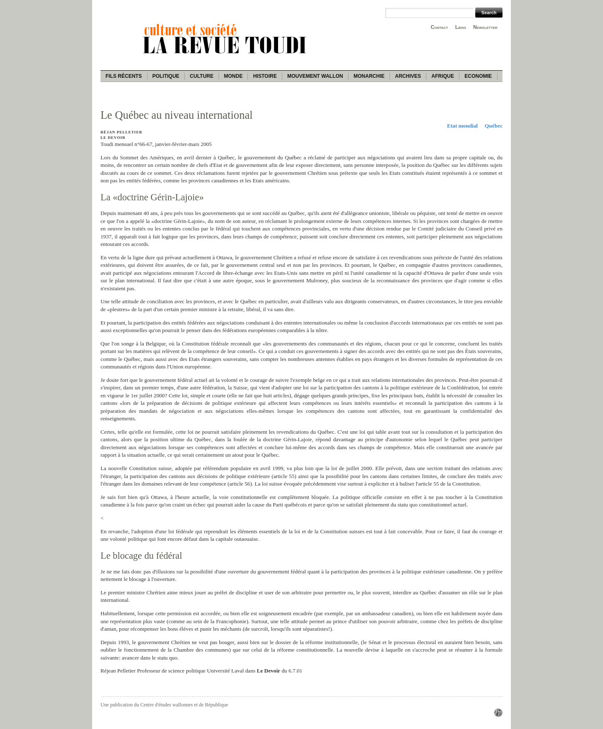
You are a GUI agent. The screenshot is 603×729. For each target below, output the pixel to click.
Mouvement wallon (315, 76)
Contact (439, 27)
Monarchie (368, 76)
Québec (494, 126)
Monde (233, 76)
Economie (478, 76)
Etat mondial (462, 126)
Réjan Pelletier (121, 132)
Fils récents (124, 76)
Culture (201, 76)
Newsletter (485, 27)
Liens (460, 27)
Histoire (264, 76)
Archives (408, 76)
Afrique (442, 76)
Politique (166, 76)
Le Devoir (113, 138)
